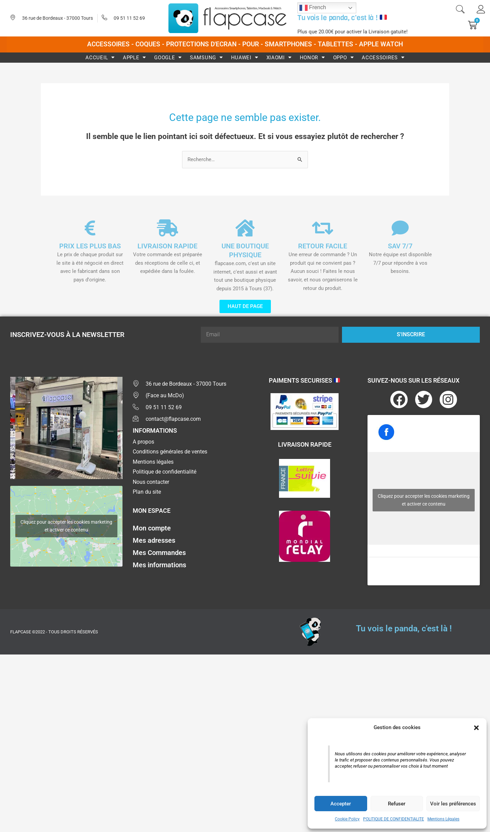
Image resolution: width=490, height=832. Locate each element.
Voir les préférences (453, 804)
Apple (134, 57)
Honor (312, 57)
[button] (476, 727)
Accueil (100, 57)
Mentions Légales (443, 819)
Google (168, 57)
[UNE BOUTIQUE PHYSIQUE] (245, 227)
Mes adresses (154, 541)
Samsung (206, 57)
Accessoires (383, 57)
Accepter (340, 804)
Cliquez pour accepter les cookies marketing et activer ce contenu (66, 526)
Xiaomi (279, 57)
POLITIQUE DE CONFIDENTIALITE (393, 819)
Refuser (396, 804)
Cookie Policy (347, 819)
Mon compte (152, 529)
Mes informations (159, 565)
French (312, 8)
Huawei (244, 57)
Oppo (343, 57)
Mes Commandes (159, 553)
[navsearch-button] (460, 10)
